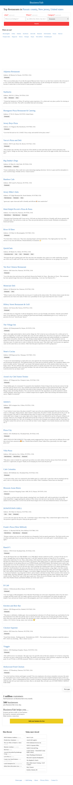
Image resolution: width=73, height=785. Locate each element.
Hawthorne (25, 33)
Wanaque (26, 36)
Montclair (39, 33)
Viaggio (6, 646)
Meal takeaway (7, 166)
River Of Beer (9, 229)
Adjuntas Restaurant (11, 71)
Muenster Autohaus (11, 747)
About (36, 780)
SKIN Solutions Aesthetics (12, 737)
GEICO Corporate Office (33, 745)
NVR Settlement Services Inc (34, 742)
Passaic (54, 33)
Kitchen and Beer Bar (12, 606)
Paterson (60, 33)
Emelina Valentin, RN (32, 770)
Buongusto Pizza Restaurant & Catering (19, 110)
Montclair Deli (9, 286)
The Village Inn (9, 325)
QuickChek (8, 248)
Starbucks (7, 92)
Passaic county (30, 9)
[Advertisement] (36, 54)
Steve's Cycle (30, 737)
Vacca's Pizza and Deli (12, 140)
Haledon (19, 33)
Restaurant (6, 77)
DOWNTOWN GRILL (12, 508)
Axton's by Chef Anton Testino (15, 377)
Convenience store (8, 254)
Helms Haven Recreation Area (13, 766)
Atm (16, 254)
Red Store (8, 749)
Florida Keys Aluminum (11, 740)
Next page (67, 689)
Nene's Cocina (9, 351)
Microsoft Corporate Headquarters (35, 757)
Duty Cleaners (30, 767)
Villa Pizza (7, 450)
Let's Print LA (9, 756)
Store (17, 97)
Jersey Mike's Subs (11, 192)
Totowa (21, 36)
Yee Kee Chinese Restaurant (14, 267)
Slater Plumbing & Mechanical (34, 755)
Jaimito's (6, 402)
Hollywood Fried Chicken (13, 667)
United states (57, 9)
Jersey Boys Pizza (10, 123)
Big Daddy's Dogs (10, 161)
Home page (18, 780)
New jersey (43, 9)
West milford (39, 36)
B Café (6, 585)
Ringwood (14, 36)
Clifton (13, 33)
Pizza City (7, 430)
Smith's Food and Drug (32, 748)
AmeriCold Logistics (32, 740)
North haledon (47, 33)
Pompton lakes (6, 36)
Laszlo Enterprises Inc (13, 763)
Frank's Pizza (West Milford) (15, 527)
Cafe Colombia (9, 469)
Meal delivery (7, 215)
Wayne (32, 36)
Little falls (32, 33)
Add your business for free (36, 721)
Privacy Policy (44, 780)
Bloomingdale (6, 33)
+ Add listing (28, 780)
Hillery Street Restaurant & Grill (16, 304)
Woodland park (48, 36)
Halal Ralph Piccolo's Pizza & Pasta (17, 209)
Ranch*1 (7, 547)
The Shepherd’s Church (32, 760)
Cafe (5, 97)
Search (36, 23)
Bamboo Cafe (8, 179)
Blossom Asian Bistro (12, 488)
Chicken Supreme (10, 628)
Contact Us (54, 780)
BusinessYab (36, 2)
